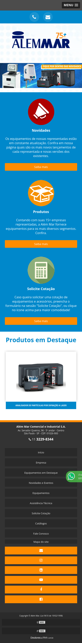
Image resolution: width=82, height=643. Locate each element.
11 (41, 439)
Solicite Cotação (41, 513)
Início (41, 452)
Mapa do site (40, 542)
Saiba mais (41, 167)
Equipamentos (41, 493)
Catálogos (41, 523)
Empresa (41, 462)
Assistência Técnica (41, 503)
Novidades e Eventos (41, 483)
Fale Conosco (41, 533)
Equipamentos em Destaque (41, 472)
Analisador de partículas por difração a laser (41, 405)
